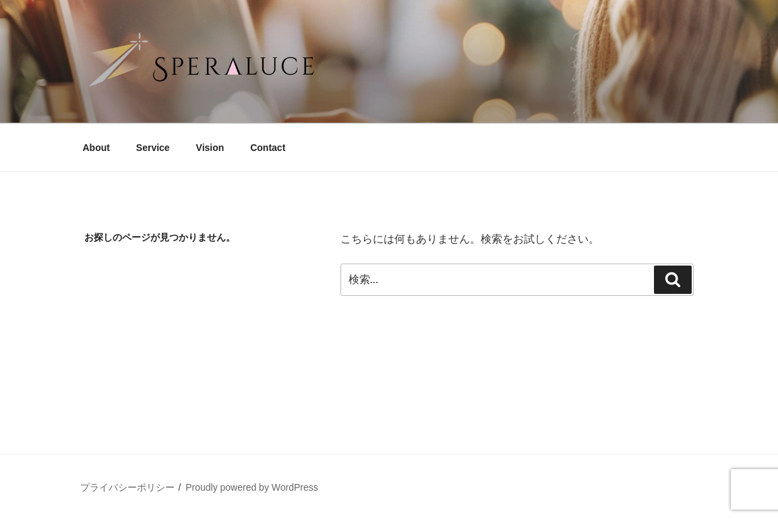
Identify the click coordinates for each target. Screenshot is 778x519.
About (96, 147)
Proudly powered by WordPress (251, 487)
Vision (210, 147)
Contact (267, 147)
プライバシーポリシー (127, 487)
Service (153, 147)
